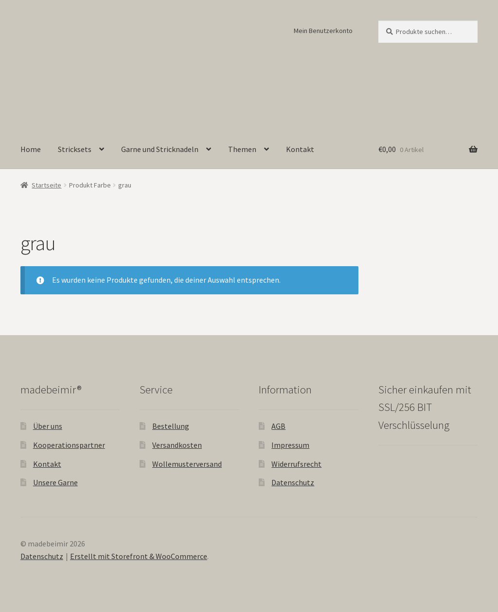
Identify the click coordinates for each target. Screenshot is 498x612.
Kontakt (300, 149)
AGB (278, 426)
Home (30, 149)
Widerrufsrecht (296, 464)
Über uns (47, 426)
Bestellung (170, 426)
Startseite (46, 185)
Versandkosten (177, 445)
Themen (242, 149)
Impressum (290, 445)
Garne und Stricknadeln (159, 149)
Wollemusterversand (187, 464)
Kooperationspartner (69, 445)
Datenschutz (292, 482)
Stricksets (74, 149)
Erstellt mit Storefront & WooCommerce (138, 556)
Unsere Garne (55, 482)
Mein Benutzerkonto (323, 30)
